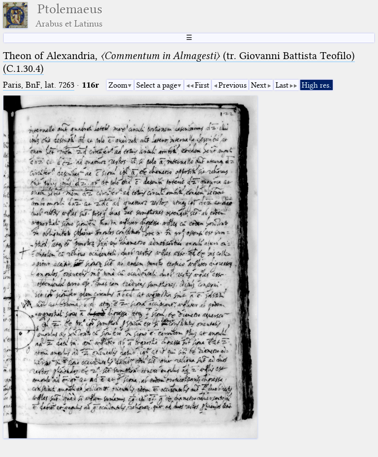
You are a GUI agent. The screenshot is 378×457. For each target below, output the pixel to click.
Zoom (117, 85)
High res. (316, 85)
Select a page (156, 85)
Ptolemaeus (68, 15)
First (202, 85)
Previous (233, 85)
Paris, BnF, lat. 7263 (38, 85)
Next (258, 85)
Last (282, 85)
